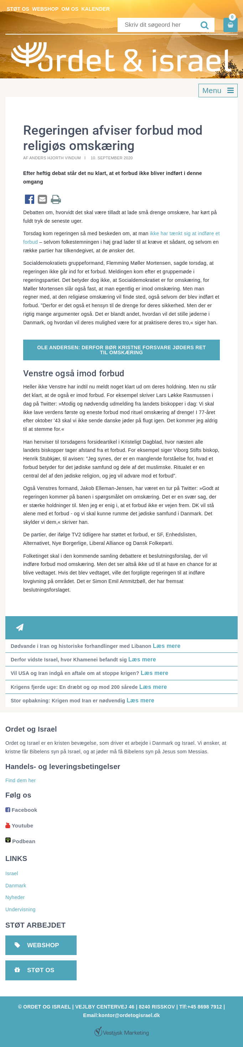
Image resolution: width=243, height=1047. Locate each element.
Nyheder (15, 897)
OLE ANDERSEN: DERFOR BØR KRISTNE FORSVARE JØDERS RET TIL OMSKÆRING (121, 350)
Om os (69, 9)
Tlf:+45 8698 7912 (200, 1007)
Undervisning (20, 909)
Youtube (19, 825)
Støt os (18, 9)
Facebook (21, 810)
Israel (11, 873)
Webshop (45, 9)
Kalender (95, 9)
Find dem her (20, 780)
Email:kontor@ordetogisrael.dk (121, 1015)
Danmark (15, 885)
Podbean (20, 841)
